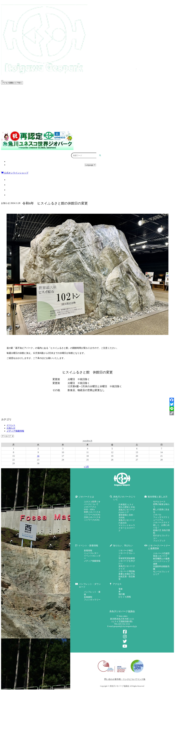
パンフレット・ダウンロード (91, 124)
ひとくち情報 (124, 597)
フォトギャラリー (92, 600)
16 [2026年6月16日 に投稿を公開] (38, 456)
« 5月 (86, 467)
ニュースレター (91, 553)
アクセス (90, 161)
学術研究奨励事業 (126, 558)
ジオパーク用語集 (126, 571)
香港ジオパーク (160, 556)
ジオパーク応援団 (161, 553)
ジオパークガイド (161, 522)
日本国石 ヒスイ (125, 504)
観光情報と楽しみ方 (91, 101)
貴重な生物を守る (126, 574)
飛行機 (121, 594)
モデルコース (159, 502)
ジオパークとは (91, 89)
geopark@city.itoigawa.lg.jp (125, 626)
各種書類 (88, 597)
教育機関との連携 (161, 559)
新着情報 (88, 550)
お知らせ (11, 428)
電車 (120, 589)
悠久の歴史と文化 (126, 507)
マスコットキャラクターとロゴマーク (126, 528)
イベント (11, 425)
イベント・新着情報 (91, 107)
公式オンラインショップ (14, 173)
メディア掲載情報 (15, 431)
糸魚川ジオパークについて (91, 95)
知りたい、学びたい (91, 113)
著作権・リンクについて (126, 679)
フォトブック (159, 541)
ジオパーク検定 (125, 550)
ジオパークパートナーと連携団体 (91, 119)
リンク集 (141, 679)
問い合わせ (109, 679)
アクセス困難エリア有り (12, 83)
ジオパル (157, 515)
